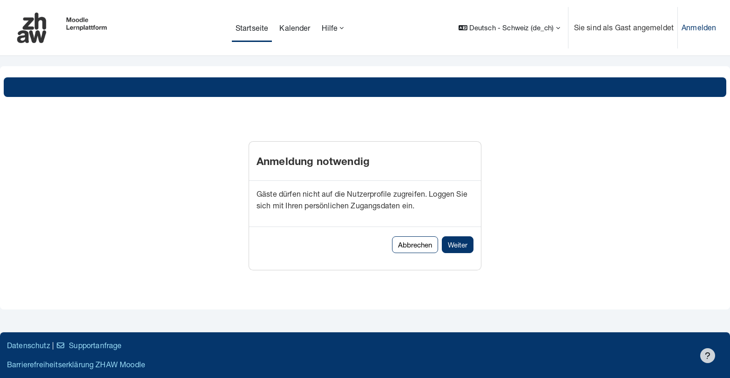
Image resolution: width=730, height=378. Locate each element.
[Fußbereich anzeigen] (707, 355)
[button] (509, 27)
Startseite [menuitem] (252, 27)
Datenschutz (28, 345)
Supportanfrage (89, 345)
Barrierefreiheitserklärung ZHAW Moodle (76, 364)
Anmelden (699, 27)
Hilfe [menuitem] (330, 27)
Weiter (457, 245)
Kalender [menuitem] (294, 27)
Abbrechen (415, 245)
